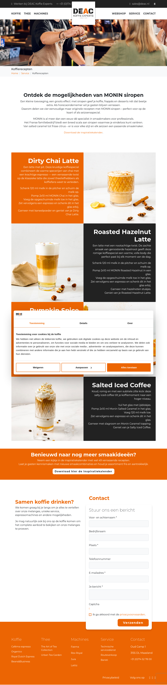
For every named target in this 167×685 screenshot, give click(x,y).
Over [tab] (130, 323)
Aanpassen (84, 367)
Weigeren (38, 367)
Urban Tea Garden (51, 655)
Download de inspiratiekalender (83, 132)
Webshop (119, 13)
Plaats (93, 545)
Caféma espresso (21, 646)
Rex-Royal (77, 652)
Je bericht (96, 586)
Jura (73, 659)
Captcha (94, 604)
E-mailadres (97, 572)
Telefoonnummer (100, 559)
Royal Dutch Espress (23, 656)
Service (25, 73)
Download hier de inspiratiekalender (83, 471)
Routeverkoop (109, 655)
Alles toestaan (129, 367)
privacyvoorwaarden (132, 614)
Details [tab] (83, 323)
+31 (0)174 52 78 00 (142, 659)
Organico (16, 651)
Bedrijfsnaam (97, 531)
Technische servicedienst (108, 648)
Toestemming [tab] (37, 323)
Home (14, 73)
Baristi (104, 660)
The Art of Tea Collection (49, 648)
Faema (75, 646)
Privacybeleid (111, 677)
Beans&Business (20, 661)
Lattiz (74, 665)
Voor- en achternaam (103, 517)
